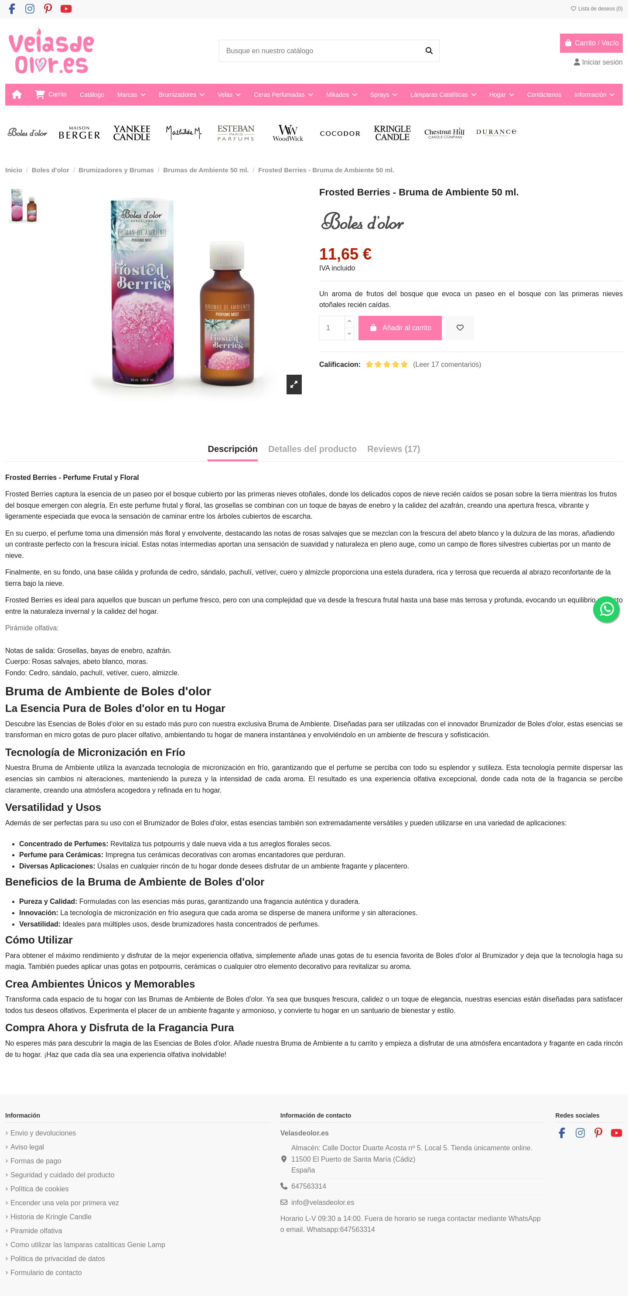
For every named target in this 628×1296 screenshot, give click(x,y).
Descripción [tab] (232, 449)
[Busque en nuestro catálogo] (429, 51)
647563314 (308, 1186)
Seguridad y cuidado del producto (62, 1175)
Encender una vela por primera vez (64, 1203)
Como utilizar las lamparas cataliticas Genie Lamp (87, 1244)
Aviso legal (27, 1147)
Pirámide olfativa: (32, 628)
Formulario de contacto (46, 1272)
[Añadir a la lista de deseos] (460, 328)
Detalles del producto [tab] (312, 449)
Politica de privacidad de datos (57, 1258)
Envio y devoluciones (43, 1133)
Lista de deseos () (596, 9)
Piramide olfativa (36, 1230)
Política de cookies (39, 1189)
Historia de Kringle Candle (51, 1217)
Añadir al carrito (400, 328)
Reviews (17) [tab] (393, 449)
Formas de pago (35, 1161)
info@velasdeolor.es (322, 1202)
